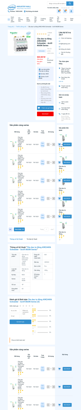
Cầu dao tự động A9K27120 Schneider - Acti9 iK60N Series (21, 177)
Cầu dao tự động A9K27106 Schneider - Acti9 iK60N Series (21, 195)
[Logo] (19, 7)
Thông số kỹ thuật (16, 239)
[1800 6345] (15, 11)
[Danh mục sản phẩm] (11, 19)
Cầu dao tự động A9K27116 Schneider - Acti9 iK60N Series (21, 213)
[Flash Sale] (71, 19)
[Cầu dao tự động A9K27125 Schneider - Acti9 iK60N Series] (13, 144)
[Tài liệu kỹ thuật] (58, 19)
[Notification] (59, 11)
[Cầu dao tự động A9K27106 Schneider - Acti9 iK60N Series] (13, 198)
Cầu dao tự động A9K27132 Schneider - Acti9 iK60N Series (21, 159)
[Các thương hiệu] (20, 19)
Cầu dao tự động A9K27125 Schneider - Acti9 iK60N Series (21, 141)
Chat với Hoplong (65, 38)
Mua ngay (45, 114)
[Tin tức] (64, 19)
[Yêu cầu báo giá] (35, 19)
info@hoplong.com (64, 42)
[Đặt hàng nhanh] (28, 19)
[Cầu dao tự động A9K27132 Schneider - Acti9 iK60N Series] (13, 162)
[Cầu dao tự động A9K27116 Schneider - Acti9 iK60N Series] (13, 216)
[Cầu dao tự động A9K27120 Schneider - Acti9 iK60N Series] (13, 180)
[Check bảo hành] (51, 19)
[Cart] (65, 11)
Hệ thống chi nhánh (64, 48)
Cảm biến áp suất (65, 8)
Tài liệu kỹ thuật (32, 239)
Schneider (42, 51)
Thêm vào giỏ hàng (45, 108)
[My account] (71, 11)
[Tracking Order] (43, 19)
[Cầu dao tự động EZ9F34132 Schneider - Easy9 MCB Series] (63, 226)
